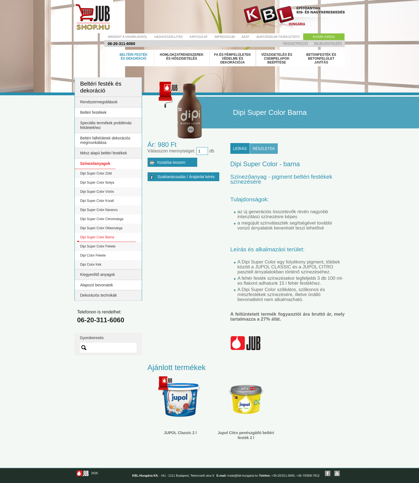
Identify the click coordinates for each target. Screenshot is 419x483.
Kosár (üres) (324, 36)
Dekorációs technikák (98, 295)
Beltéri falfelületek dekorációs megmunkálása (105, 140)
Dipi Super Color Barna (97, 237)
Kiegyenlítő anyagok (97, 274)
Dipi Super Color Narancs (99, 210)
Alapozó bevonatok (96, 285)
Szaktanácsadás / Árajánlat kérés (186, 177)
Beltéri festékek (93, 112)
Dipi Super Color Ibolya (97, 182)
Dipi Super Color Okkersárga (101, 228)
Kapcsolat (198, 36)
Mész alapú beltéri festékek (103, 153)
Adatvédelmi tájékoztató (278, 36)
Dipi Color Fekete (93, 255)
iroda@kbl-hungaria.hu (243, 475)
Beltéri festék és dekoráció (133, 56)
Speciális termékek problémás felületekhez (106, 125)
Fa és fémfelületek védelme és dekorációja (232, 58)
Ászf (245, 36)
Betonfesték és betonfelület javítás (321, 58)
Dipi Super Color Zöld (96, 173)
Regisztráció (295, 44)
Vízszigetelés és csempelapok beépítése (276, 58)
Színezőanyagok (95, 163)
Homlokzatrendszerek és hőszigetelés (181, 56)
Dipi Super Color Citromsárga (102, 219)
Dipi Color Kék (91, 264)
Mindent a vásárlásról (127, 36)
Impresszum (225, 36)
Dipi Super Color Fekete (98, 246)
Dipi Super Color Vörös (97, 192)
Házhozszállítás (168, 36)
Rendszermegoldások (99, 102)
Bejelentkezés (328, 44)
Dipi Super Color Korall (97, 201)
